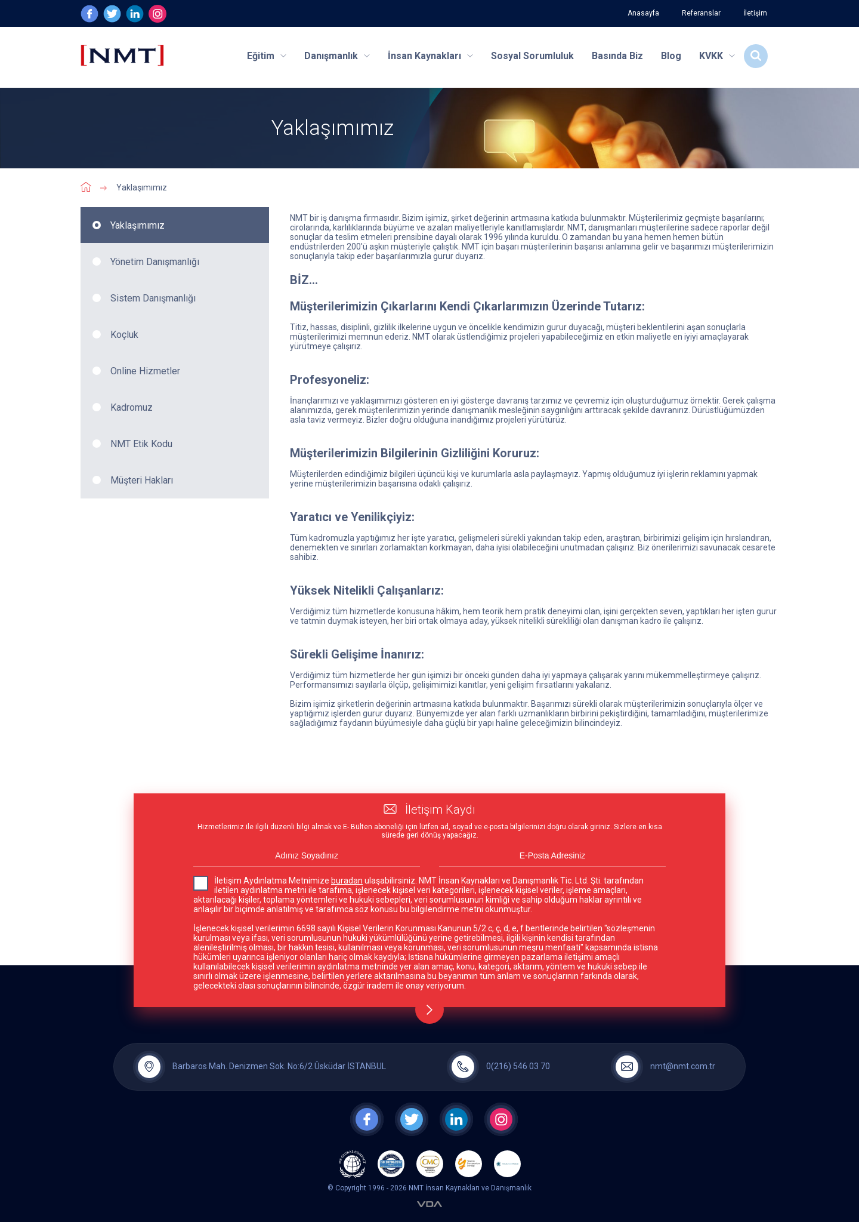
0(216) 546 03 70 (518, 1066)
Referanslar (701, 13)
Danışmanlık (337, 55)
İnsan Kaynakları (430, 55)
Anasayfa (643, 13)
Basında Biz (617, 55)
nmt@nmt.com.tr (682, 1066)
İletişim (755, 13)
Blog (671, 55)
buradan (347, 880)
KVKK (717, 55)
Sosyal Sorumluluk (532, 55)
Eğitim (266, 55)
